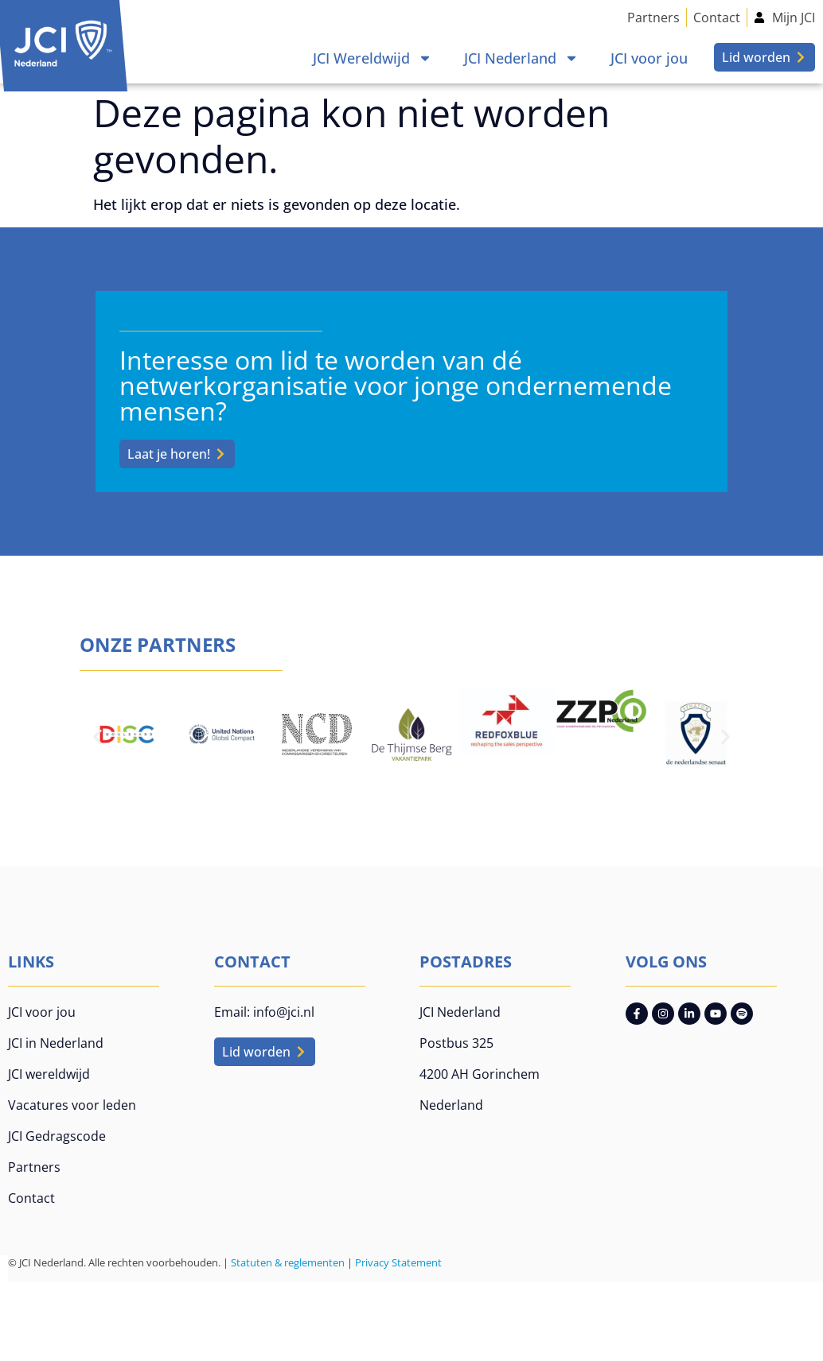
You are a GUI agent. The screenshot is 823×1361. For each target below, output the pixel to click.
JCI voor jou (649, 58)
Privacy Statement (398, 1262)
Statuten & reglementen (288, 1262)
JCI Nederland (521, 58)
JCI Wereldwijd (372, 58)
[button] (97, 736)
